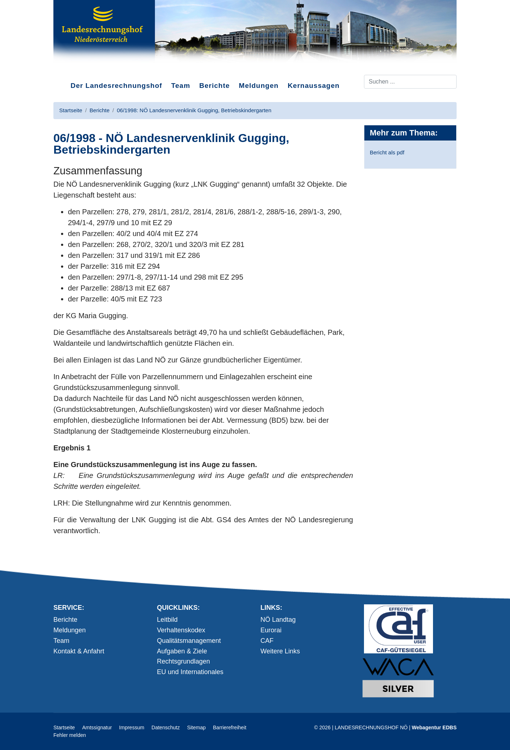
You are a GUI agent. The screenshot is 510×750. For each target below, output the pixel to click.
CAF (267, 640)
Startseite (64, 727)
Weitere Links (280, 651)
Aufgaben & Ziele (182, 651)
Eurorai (271, 630)
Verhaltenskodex (181, 630)
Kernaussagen (314, 85)
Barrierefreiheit (229, 727)
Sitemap (196, 727)
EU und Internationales (190, 672)
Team (180, 85)
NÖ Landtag (278, 619)
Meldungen (259, 85)
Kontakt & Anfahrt (78, 651)
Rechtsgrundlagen (183, 661)
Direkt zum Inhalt (80, 69)
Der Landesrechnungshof (116, 85)
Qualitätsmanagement (189, 640)
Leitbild (167, 619)
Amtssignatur (97, 727)
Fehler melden (69, 735)
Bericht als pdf (387, 152)
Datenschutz (165, 727)
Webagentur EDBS (434, 727)
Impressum (131, 727)
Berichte (214, 85)
